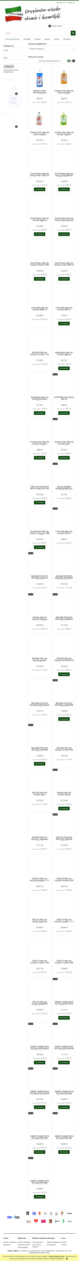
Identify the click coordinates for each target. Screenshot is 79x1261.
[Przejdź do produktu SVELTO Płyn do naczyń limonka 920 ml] (64, 866)
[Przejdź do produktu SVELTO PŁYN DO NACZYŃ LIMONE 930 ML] (64, 824)
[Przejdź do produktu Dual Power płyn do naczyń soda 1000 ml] (64, 250)
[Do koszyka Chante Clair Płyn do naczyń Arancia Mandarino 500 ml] (39, 458)
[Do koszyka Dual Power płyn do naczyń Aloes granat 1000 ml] (64, 234)
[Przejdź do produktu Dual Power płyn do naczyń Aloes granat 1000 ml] (64, 205)
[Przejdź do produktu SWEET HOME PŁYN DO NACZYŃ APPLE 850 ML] (64, 989)
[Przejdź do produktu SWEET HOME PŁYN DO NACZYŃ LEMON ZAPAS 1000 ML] (39, 1078)
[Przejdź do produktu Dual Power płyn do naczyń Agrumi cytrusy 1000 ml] (39, 205)
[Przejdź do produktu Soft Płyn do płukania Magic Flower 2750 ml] (15, 103)
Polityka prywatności (54, 1242)
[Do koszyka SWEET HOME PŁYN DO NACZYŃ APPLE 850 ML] (64, 1018)
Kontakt (63, 1242)
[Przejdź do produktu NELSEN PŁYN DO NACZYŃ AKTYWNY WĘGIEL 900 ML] (64, 563)
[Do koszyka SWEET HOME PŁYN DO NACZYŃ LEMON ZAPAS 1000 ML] (39, 1107)
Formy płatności (37, 1242)
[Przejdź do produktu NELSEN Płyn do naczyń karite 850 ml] (64, 646)
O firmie (64, 1245)
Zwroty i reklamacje (10, 1242)
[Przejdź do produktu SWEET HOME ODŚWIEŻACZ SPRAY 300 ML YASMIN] (15, 136)
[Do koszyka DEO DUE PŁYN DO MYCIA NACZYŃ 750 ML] (39, 502)
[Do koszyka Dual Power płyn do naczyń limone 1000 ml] (39, 279)
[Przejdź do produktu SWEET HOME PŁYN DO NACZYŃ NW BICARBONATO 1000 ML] (39, 1123)
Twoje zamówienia (24, 1242)
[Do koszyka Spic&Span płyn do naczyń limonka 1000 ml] (39, 413)
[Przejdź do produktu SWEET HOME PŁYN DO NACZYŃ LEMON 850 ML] (64, 1034)
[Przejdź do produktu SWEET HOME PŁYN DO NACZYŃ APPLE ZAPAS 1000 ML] (39, 1034)
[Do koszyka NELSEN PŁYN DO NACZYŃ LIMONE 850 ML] (39, 764)
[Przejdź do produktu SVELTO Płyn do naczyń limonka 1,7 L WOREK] (39, 866)
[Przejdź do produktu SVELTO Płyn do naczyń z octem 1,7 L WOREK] (64, 907)
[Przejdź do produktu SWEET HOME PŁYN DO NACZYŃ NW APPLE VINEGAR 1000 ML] (64, 1078)
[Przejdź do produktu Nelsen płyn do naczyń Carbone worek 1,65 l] (39, 604)
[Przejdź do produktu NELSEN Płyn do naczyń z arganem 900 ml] (39, 824)
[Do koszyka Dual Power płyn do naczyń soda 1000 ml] (64, 279)
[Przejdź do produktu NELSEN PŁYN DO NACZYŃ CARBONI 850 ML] (64, 604)
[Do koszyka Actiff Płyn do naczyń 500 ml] (64, 413)
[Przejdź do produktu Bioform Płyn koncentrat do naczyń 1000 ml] (39, 78)
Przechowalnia (23, 1247)
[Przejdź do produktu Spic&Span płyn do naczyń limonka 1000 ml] (39, 384)
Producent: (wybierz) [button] (37, 49)
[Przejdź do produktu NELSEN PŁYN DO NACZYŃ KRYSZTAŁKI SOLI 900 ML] (39, 690)
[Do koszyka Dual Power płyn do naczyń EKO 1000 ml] (39, 189)
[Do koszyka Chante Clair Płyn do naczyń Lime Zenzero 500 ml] (64, 458)
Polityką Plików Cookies (56, 1256)
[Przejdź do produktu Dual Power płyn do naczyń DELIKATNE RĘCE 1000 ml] (64, 161)
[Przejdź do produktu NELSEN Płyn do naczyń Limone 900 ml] (64, 735)
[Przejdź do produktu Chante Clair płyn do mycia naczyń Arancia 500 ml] (64, 78)
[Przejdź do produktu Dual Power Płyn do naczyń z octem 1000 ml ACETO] (39, 519)
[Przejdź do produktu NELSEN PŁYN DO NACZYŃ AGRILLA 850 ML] (39, 563)
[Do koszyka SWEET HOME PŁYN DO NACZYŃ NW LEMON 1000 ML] (64, 1152)
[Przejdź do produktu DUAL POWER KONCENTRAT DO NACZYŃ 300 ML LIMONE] (64, 474)
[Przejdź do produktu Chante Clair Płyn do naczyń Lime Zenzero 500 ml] (64, 429)
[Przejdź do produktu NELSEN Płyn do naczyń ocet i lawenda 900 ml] (39, 780)
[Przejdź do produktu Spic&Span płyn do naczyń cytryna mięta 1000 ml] (64, 339)
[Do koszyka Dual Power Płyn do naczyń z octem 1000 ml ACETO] (39, 547)
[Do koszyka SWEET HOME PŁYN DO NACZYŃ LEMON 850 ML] (64, 1062)
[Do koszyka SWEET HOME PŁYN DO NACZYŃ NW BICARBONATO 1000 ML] (39, 1152)
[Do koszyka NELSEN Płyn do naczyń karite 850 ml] (64, 674)
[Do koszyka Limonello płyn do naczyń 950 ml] (64, 323)
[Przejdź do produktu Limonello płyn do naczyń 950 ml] (64, 295)
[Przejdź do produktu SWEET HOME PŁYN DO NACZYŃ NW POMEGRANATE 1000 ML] (39, 1168)
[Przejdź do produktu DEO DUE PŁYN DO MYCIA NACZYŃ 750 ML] (39, 474)
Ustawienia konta (24, 1245)
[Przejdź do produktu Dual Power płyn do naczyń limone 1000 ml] (39, 250)
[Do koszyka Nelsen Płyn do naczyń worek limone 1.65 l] (64, 808)
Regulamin (7, 1245)
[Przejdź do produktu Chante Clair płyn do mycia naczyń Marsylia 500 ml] (39, 119)
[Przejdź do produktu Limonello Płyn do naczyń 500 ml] (64, 519)
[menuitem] (12, 39)
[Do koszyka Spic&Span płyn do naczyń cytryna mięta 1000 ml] (64, 368)
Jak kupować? (51, 1245)
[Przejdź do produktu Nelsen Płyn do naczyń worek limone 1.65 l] (64, 780)
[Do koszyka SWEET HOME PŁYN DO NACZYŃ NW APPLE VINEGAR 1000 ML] (64, 1107)
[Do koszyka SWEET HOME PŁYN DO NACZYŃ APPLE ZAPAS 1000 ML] (39, 1062)
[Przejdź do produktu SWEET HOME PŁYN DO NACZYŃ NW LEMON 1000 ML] (64, 1123)
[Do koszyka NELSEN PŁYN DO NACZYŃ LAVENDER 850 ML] (64, 719)
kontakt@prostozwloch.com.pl (39, 1253)
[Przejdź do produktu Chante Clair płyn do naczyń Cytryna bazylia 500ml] (64, 119)
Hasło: (5, 58)
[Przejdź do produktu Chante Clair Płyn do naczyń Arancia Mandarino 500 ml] (39, 429)
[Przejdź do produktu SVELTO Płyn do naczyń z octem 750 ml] (39, 948)
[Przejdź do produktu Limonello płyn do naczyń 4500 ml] (39, 295)
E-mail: (5, 50)
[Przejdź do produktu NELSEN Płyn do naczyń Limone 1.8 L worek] (39, 339)
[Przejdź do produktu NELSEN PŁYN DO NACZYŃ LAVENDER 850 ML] (64, 690)
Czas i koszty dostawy (36, 1246)
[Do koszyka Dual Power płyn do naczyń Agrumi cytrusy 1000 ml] (39, 234)
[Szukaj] (73, 33)
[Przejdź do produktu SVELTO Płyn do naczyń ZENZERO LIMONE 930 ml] (39, 989)
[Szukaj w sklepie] (37, 33)
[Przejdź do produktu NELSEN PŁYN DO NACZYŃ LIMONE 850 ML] (39, 735)
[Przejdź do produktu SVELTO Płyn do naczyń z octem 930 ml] (64, 948)
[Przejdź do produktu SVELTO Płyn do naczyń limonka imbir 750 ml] (39, 907)
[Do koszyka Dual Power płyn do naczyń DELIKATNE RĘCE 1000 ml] (64, 189)
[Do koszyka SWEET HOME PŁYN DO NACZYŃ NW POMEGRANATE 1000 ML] (39, 1197)
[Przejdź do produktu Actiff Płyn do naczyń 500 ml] (64, 384)
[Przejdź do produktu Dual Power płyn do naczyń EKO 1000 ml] (39, 161)
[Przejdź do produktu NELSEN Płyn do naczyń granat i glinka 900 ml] (39, 646)
